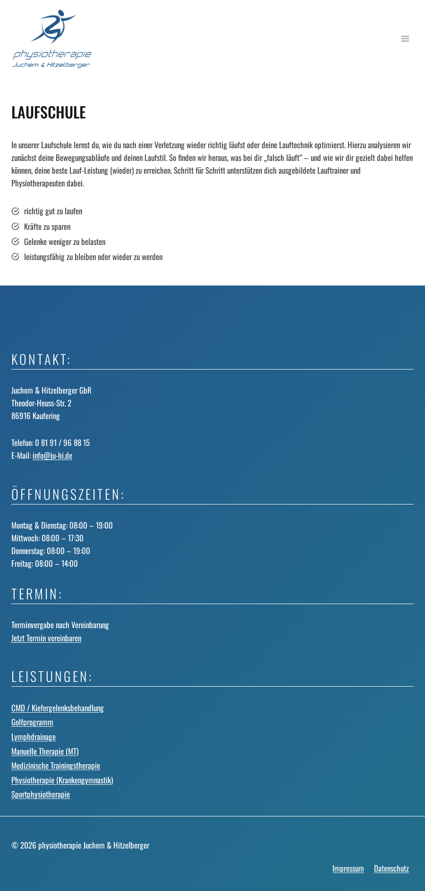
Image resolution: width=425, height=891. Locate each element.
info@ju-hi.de (52, 455)
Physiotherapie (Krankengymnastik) (62, 780)
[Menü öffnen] (405, 39)
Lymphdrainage (33, 736)
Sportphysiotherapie (40, 794)
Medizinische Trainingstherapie (55, 765)
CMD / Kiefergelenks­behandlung (57, 708)
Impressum (348, 868)
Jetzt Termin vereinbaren (46, 638)
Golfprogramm (32, 722)
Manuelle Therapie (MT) (44, 751)
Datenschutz (391, 868)
